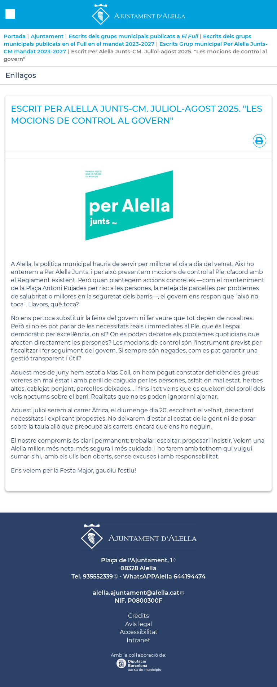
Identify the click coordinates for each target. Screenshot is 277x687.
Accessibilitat (139, 632)
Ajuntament (47, 36)
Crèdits (138, 615)
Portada (15, 36)
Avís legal (138, 624)
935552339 (98, 576)
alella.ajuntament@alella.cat (136, 592)
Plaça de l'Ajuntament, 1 (136, 560)
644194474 (189, 576)
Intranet (138, 640)
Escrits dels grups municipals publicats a (133, 36)
